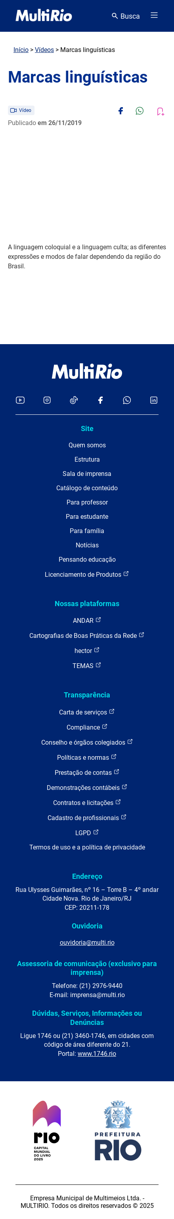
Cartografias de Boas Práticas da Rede (87, 635)
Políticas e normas (87, 757)
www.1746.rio (97, 1053)
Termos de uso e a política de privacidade (87, 847)
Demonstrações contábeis (87, 787)
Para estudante (87, 516)
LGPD (87, 832)
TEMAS (87, 665)
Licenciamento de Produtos (87, 574)
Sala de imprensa (87, 474)
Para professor (87, 502)
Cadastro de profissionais (87, 817)
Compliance (87, 727)
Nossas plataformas (87, 603)
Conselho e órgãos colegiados (87, 742)
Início (21, 50)
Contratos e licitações (87, 802)
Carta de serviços (87, 712)
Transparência (87, 695)
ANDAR (87, 620)
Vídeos (44, 50)
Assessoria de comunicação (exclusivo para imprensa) (87, 967)
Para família (87, 531)
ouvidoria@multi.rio (87, 942)
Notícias (87, 545)
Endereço (87, 876)
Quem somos (87, 445)
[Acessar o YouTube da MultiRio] (20, 400)
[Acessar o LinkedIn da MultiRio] (154, 400)
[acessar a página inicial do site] (44, 16)
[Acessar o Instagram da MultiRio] (47, 400)
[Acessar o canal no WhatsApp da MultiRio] (127, 400)
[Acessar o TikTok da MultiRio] (74, 400)
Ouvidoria (87, 926)
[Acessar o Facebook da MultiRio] (100, 400)
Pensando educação (87, 559)
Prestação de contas (87, 772)
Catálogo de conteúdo (87, 488)
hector (87, 650)
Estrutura (87, 459)
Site (87, 428)
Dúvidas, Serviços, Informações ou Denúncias (87, 1017)
